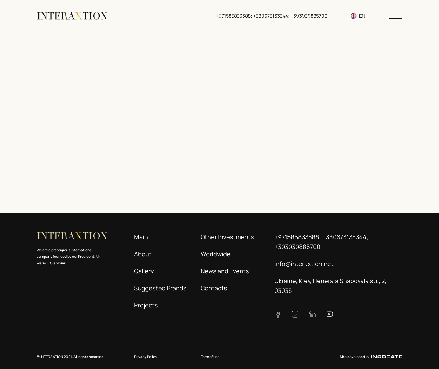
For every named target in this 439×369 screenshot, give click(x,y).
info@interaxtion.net (304, 264)
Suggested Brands (160, 288)
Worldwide (215, 254)
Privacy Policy (145, 356)
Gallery (144, 271)
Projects (146, 305)
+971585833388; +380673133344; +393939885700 (271, 15)
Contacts (214, 288)
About (143, 254)
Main (141, 237)
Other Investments (227, 237)
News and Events (225, 271)
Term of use (210, 356)
